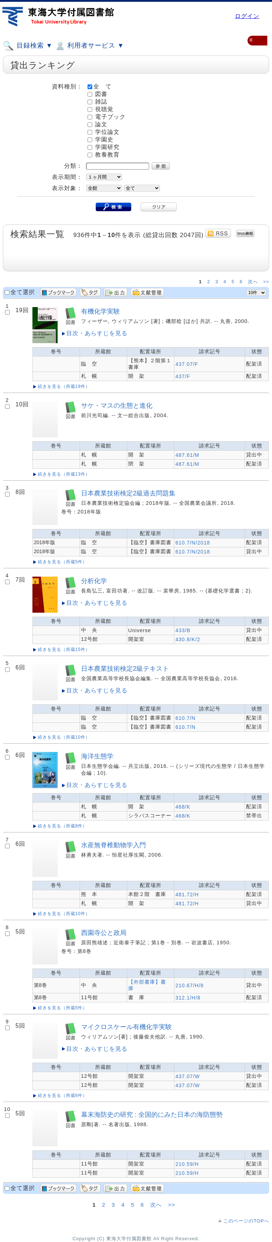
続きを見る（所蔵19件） (64, 386)
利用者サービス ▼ (89, 45)
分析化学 (94, 581)
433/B (183, 630)
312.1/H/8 (188, 998)
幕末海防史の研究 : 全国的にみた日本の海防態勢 (152, 1114)
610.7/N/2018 (192, 543)
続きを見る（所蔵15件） (64, 649)
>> (266, 281)
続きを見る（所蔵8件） (63, 825)
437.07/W (187, 1076)
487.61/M (187, 455)
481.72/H (187, 894)
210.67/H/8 (189, 985)
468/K (183, 807)
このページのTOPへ (246, 1221)
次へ (254, 281)
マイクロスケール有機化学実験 (126, 1027)
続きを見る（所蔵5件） (63, 561)
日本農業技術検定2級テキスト (125, 668)
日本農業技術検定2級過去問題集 (128, 493)
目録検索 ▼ (28, 45)
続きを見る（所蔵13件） (64, 474)
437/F (182, 376)
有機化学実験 (100, 311)
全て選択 (22, 292)
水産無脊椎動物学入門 (113, 845)
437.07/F (186, 364)
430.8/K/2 (187, 639)
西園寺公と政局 (103, 932)
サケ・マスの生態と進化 (116, 405)
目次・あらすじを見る (97, 333)
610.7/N (185, 718)
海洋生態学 (97, 756)
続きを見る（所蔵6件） (63, 1095)
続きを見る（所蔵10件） (64, 737)
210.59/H (187, 1164)
